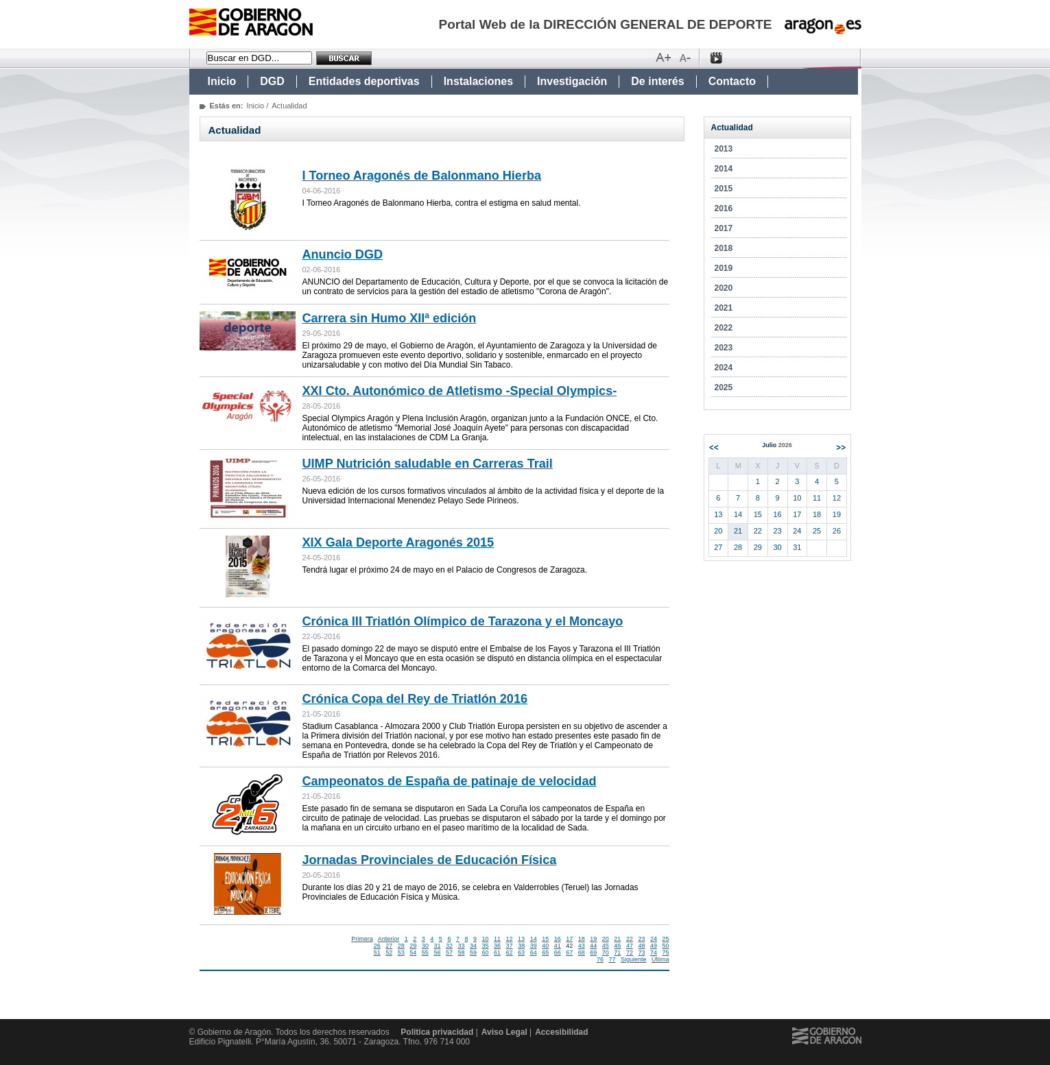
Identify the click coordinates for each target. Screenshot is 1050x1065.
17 (569, 938)
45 (605, 945)
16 (557, 938)
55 (425, 952)
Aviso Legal (504, 1032)
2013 (724, 149)
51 (377, 952)
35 (485, 945)
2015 (724, 188)
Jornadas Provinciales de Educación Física (429, 860)
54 (412, 952)
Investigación (572, 81)
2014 (724, 168)
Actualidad (732, 127)
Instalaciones (478, 81)
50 (665, 945)
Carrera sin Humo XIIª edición (389, 318)
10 (485, 938)
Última (660, 959)
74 (653, 952)
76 (600, 959)
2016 (724, 208)
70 (605, 952)
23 (641, 938)
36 (497, 945)
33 (460, 945)
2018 (724, 248)
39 (533, 945)
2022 (724, 328)
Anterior (389, 938)
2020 (724, 288)
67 (569, 952)
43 (581, 945)
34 (473, 945)
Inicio (222, 81)
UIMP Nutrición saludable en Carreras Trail (427, 463)
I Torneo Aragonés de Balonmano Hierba (422, 175)
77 (611, 959)
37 (509, 945)
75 (665, 952)
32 (449, 945)
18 (581, 938)
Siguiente (634, 959)
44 (593, 945)
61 (497, 952)
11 (497, 938)
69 (593, 952)
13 (521, 938)
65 (545, 952)
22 (629, 938)
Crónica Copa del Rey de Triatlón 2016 (415, 699)
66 (557, 952)
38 (521, 945)
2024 (724, 367)
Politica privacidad (437, 1032)
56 (436, 952)
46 (617, 945)
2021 (724, 308)
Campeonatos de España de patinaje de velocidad (449, 781)
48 (641, 945)
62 (509, 952)
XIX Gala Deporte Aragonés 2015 (398, 542)
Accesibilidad (561, 1032)
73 (641, 952)
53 (401, 952)
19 (593, 938)
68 (581, 952)
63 (521, 952)
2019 (724, 268)
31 (436, 945)
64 (533, 952)
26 (377, 945)
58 (460, 952)
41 (557, 945)
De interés (657, 81)
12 (509, 938)
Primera (362, 938)
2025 (724, 387)
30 (425, 945)
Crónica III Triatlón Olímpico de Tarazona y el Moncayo (462, 621)
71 (617, 952)
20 (605, 938)
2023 (724, 347)
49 (653, 945)
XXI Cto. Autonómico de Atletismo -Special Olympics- (459, 391)
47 (629, 945)
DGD (272, 81)
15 (545, 938)
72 (629, 952)
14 (533, 938)
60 (485, 952)
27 (388, 945)
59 (473, 952)
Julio (777, 445)
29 (412, 945)
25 (665, 938)
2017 (724, 228)
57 (449, 952)
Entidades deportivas (364, 81)
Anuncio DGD (342, 254)
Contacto (732, 81)
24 (653, 938)
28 (401, 945)
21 (617, 938)
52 (388, 952)
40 (545, 945)
